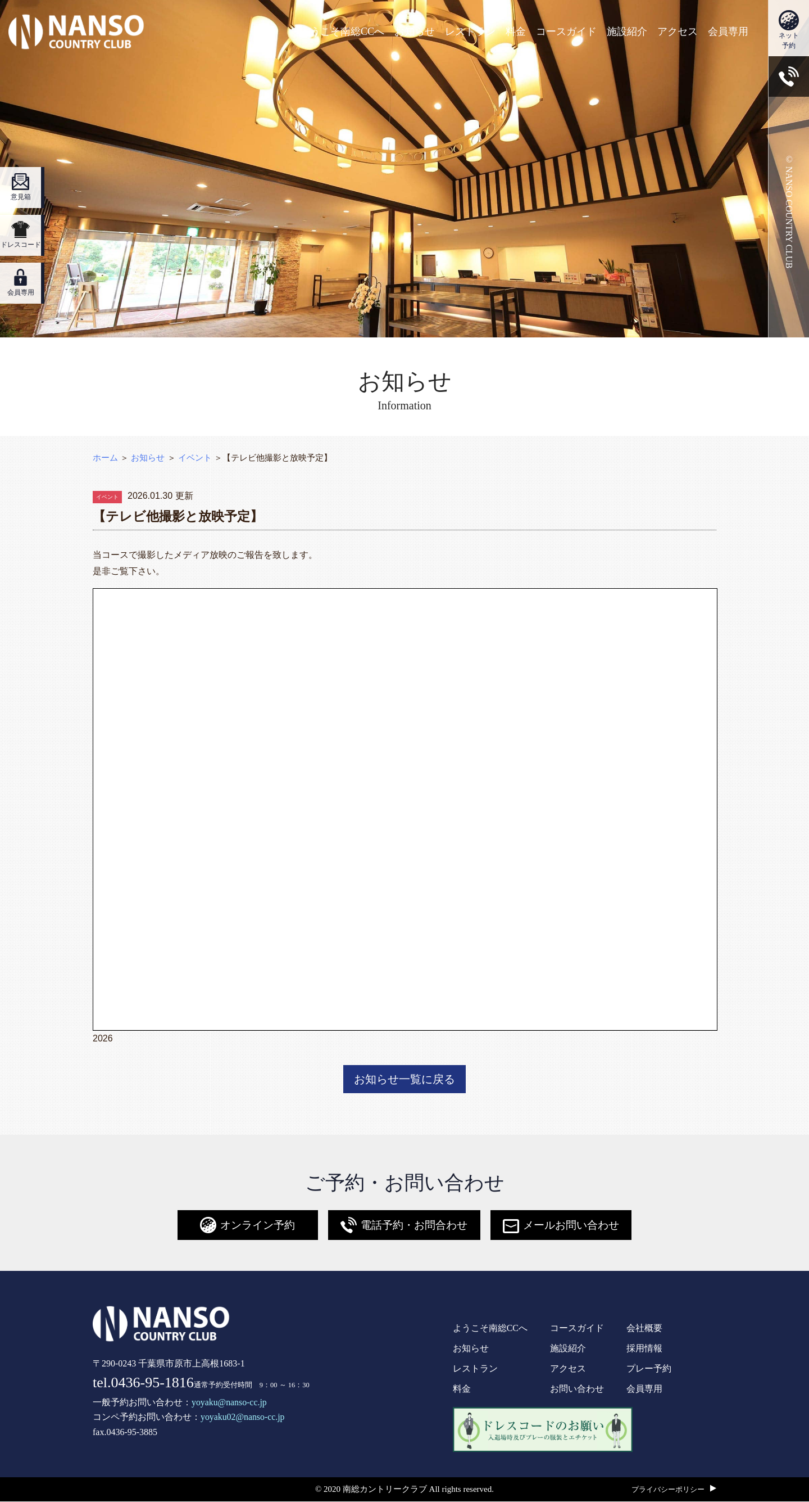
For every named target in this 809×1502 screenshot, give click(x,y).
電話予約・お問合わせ (401, 1225)
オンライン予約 (242, 1225)
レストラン (470, 31)
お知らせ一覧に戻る (404, 1079)
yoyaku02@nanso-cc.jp (243, 1418)
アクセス (677, 31)
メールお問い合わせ (564, 1226)
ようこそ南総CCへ (342, 31)
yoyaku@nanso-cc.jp (229, 1403)
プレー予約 (648, 1369)
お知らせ (414, 31)
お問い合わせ (577, 1390)
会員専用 (728, 31)
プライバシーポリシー (668, 1490)
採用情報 (644, 1349)
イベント (195, 457)
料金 (516, 31)
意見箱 (20, 187)
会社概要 (644, 1329)
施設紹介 (627, 31)
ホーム (105, 457)
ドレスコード (20, 235)
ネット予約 (789, 29)
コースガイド (566, 31)
